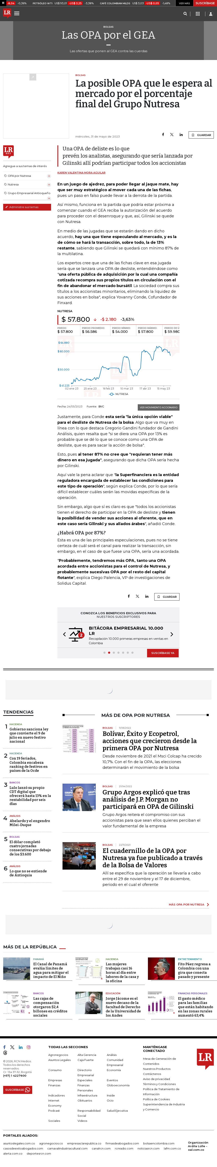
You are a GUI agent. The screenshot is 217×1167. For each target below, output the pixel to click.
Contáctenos (152, 1074)
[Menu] (17, 13)
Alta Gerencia (87, 1055)
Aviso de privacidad (156, 1079)
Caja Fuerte (86, 1060)
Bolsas (15, 836)
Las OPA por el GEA (109, 35)
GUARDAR (201, 135)
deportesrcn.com (39, 1153)
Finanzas (54, 1085)
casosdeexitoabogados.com (23, 1148)
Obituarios (85, 1100)
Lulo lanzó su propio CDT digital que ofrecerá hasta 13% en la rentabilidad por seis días (30, 796)
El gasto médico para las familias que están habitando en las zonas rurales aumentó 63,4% (195, 1007)
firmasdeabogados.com (122, 1143)
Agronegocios (58, 1055)
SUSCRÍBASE (205, 3)
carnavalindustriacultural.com (67, 1148)
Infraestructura (87, 1095)
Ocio (110, 1100)
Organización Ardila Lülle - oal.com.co (198, 1146)
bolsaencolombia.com (158, 1143)
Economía (114, 1070)
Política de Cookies (156, 1099)
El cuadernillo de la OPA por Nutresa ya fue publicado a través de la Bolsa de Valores (153, 858)
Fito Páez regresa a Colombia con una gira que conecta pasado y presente (194, 970)
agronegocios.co (51, 1143)
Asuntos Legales (59, 1060)
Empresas (55, 1080)
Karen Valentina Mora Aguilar (81, 172)
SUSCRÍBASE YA (162, 653)
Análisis (15, 815)
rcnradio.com (124, 1148)
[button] (63, 635)
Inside (111, 1095)
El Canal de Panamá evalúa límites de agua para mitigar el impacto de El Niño (51, 970)
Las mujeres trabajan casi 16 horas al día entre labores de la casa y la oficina (122, 972)
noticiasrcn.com (149, 1148)
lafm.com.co (172, 1148)
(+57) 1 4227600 (14, 1075)
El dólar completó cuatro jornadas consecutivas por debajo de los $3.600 (30, 848)
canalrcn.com (101, 1148)
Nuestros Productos (156, 1068)
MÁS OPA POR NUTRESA (186, 904)
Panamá (38, 959)
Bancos (15, 782)
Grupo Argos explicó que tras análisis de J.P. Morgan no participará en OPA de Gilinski (148, 799)
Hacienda (16, 724)
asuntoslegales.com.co (19, 1143)
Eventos (112, 1080)
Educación (113, 993)
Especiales (85, 1080)
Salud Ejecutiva (117, 1110)
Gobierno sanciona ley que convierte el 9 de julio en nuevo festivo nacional (29, 735)
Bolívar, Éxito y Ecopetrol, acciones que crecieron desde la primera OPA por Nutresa (150, 741)
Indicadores (56, 1095)
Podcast (54, 1110)
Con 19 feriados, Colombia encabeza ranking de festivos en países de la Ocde (29, 764)
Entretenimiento (190, 959)
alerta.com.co (12, 1153)
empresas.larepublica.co (84, 1143)
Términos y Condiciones (159, 1084)
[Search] (185, 14)
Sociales (54, 1120)
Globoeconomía (118, 1085)
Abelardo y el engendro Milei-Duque (30, 823)
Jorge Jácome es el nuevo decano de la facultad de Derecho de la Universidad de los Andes (123, 1007)
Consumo (55, 1070)
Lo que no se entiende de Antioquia (28, 873)
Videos (82, 1120)
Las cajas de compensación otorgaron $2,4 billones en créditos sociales (50, 1007)
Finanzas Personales (192, 993)
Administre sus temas (21, 207)
